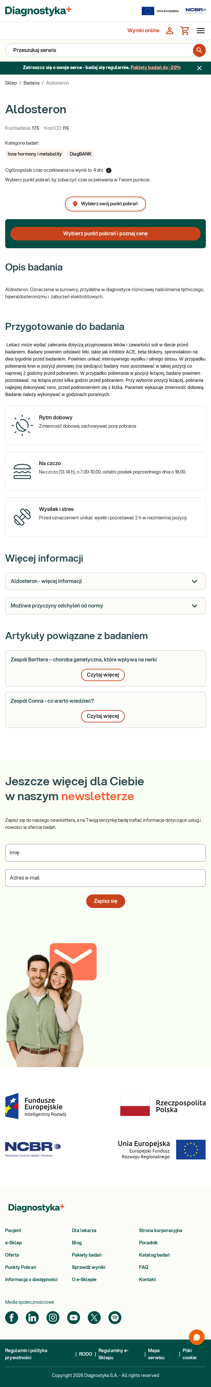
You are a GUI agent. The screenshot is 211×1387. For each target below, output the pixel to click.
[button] (35, 154)
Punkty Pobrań (20, 1267)
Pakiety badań (87, 1255)
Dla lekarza (84, 1231)
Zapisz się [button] (105, 901)
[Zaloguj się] (169, 30)
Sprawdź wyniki (88, 1267)
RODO (85, 1354)
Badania (31, 83)
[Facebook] (11, 1317)
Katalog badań (154, 1255)
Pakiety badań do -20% (156, 68)
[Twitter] (94, 1317)
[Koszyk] (185, 30)
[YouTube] (73, 1317)
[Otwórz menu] (199, 30)
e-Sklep (13, 1243)
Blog (77, 1243)
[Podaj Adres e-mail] (105, 878)
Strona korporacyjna (160, 1231)
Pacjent (13, 1231)
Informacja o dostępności (31, 1280)
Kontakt (147, 1280)
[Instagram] (52, 1317)
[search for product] (199, 50)
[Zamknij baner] (199, 68)
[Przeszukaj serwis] (99, 50)
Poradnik (148, 1243)
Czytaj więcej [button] (103, 675)
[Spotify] (114, 1317)
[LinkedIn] (32, 1317)
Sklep (11, 83)
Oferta (12, 1255)
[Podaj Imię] (105, 853)
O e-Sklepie (84, 1280)
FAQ (143, 1267)
